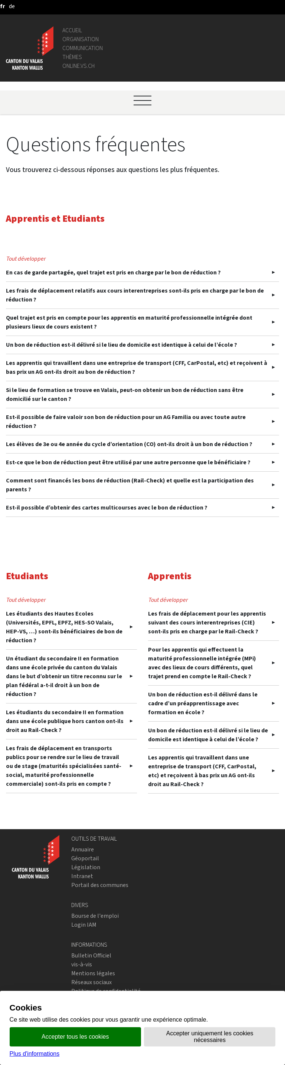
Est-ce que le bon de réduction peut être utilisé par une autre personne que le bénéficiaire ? (128, 462)
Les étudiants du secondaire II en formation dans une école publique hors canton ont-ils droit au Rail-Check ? (65, 721)
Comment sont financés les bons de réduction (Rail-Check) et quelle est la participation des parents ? (130, 485)
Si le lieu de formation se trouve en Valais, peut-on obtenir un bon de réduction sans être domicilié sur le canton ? (124, 394)
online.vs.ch (78, 66)
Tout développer (26, 259)
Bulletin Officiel (91, 955)
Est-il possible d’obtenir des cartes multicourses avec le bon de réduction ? (106, 507)
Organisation (80, 39)
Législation (85, 867)
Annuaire (82, 849)
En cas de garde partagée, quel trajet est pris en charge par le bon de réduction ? (113, 272)
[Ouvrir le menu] (142, 100)
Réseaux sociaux (91, 982)
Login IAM (83, 925)
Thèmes (72, 57)
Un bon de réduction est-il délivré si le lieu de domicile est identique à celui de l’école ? (121, 345)
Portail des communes (99, 885)
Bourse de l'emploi (95, 916)
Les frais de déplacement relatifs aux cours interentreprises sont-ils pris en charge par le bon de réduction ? (135, 295)
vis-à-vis (81, 964)
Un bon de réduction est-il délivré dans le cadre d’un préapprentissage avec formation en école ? (203, 703)
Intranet (82, 876)
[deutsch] (12, 6)
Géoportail (85, 858)
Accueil (72, 30)
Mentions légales (93, 973)
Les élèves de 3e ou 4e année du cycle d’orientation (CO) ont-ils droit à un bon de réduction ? (129, 444)
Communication (82, 48)
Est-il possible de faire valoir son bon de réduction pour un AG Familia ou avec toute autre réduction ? (126, 421)
